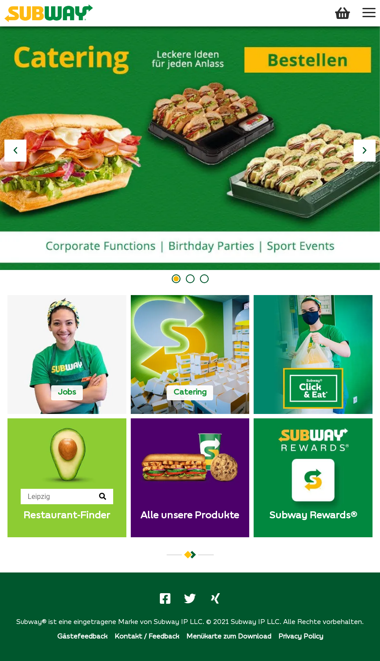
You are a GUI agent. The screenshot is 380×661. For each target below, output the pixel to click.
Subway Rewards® (313, 516)
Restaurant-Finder (66, 516)
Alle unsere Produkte (189, 516)
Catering (190, 392)
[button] (15, 151)
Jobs (67, 392)
